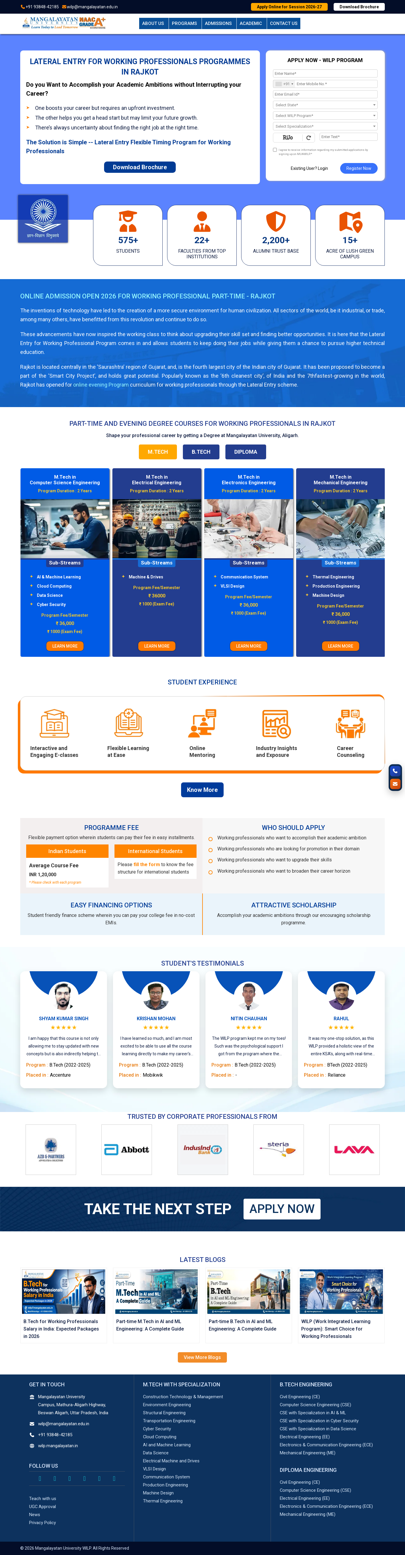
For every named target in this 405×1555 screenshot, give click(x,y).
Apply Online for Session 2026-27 (289, 6)
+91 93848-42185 (42, 6)
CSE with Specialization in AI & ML (313, 1412)
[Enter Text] (349, 137)
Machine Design (158, 1493)
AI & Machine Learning (151, 577)
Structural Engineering (59, 595)
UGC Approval (42, 1506)
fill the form (147, 864)
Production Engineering (165, 1485)
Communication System (336, 577)
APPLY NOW (282, 1209)
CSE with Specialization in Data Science (318, 1428)
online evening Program (101, 385)
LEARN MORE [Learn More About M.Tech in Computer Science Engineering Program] (156, 646)
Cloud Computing (146, 586)
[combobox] (284, 84)
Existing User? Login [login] (309, 168)
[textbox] (325, 105)
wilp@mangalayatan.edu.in (92, 6)
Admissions (218, 23)
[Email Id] (325, 94)
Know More (202, 789)
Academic (251, 23)
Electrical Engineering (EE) (305, 1436)
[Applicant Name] (325, 73)
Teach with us (42, 1498)
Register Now (358, 168)
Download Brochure (359, 6)
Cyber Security (143, 604)
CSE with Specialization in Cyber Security (319, 1420)
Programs (184, 23)
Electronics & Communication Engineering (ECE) (326, 1445)
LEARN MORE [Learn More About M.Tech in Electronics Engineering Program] (340, 646)
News (34, 1514)
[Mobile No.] (325, 84)
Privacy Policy (42, 1522)
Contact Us (283, 23)
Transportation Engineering (64, 586)
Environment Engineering (62, 577)
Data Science (142, 595)
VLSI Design (324, 586)
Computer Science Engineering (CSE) (316, 1404)
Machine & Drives (238, 577)
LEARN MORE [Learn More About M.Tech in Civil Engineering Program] (65, 646)
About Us (153, 23)
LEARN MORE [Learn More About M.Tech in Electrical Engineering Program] (248, 646)
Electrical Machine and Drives (171, 1461)
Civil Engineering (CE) (300, 1396)
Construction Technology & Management (183, 1396)
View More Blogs (202, 1357)
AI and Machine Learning (167, 1445)
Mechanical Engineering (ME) (307, 1453)
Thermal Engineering (163, 1501)
